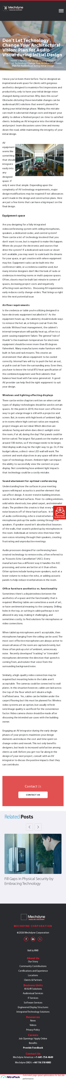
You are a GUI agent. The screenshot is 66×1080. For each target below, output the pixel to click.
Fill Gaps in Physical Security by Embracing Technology (29, 881)
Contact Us (33, 794)
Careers (33, 1035)
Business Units (33, 985)
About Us (33, 958)
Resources (33, 1017)
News (33, 1020)
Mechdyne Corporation (33, 926)
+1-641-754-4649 (43, 1057)
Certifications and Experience (33, 970)
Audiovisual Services (33, 993)
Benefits (33, 1043)
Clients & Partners (33, 980)
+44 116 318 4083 (42, 1062)
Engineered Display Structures (33, 1007)
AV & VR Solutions (33, 988)
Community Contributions (33, 966)
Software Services (33, 1002)
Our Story (33, 961)
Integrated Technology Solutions (33, 1011)
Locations (33, 975)
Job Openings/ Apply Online (33, 1038)
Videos (33, 1025)
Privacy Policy (33, 1029)
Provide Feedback (33, 1047)
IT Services (33, 998)
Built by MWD (33, 950)
